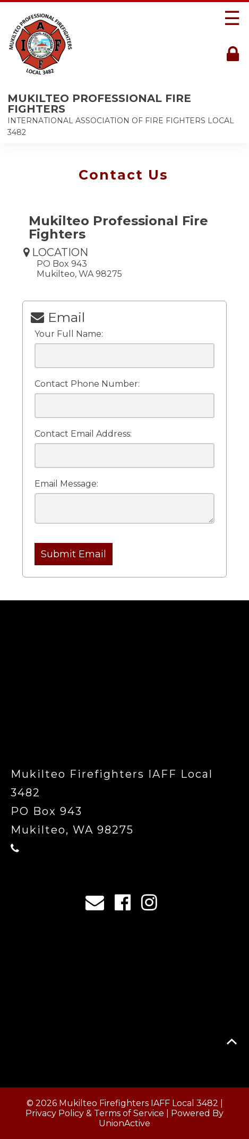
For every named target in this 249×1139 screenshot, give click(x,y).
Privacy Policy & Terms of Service (94, 1113)
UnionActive (124, 1123)
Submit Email (73, 554)
